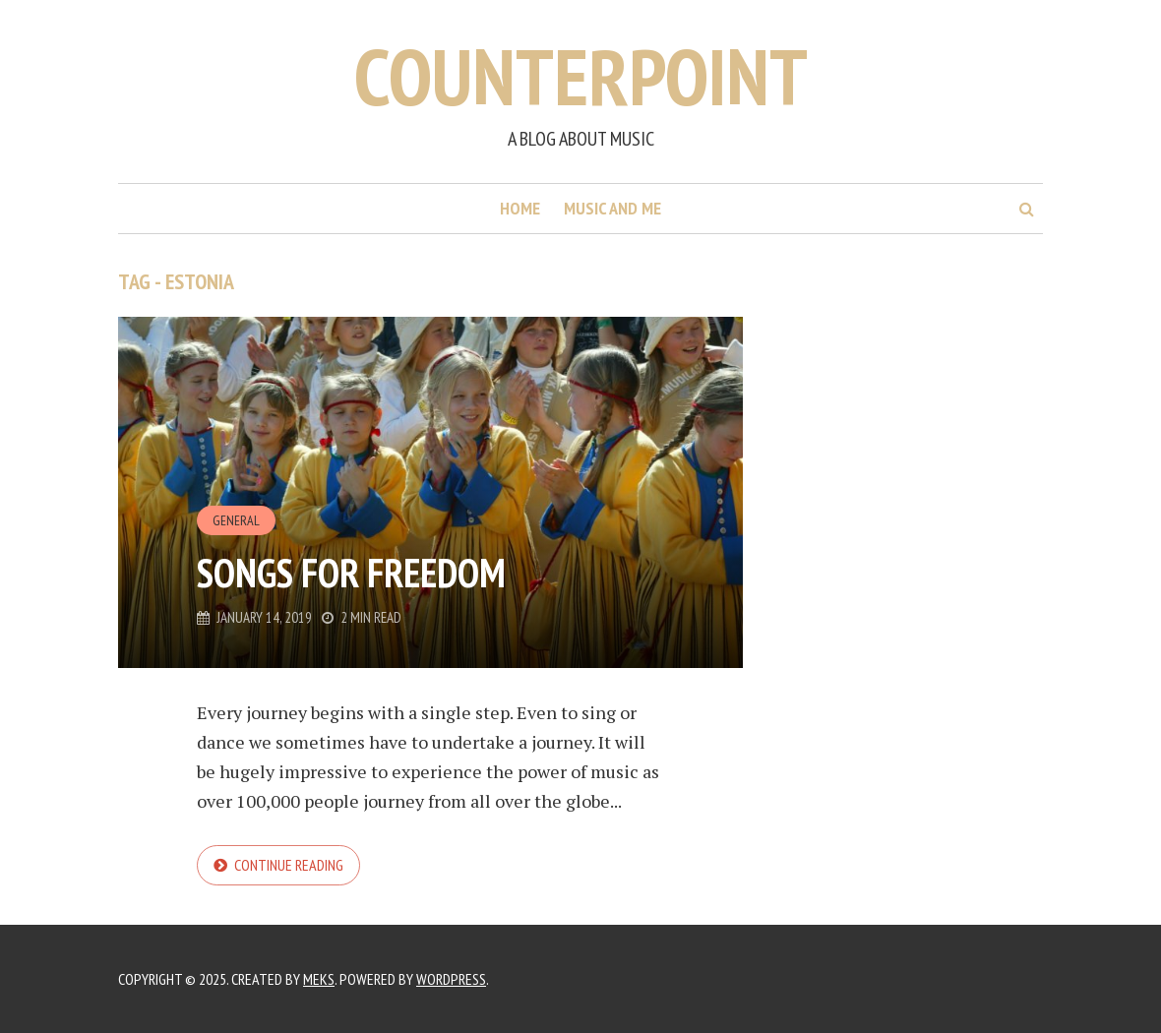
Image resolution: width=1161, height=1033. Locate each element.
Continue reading (288, 865)
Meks (319, 979)
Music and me (612, 208)
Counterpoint (581, 76)
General (236, 520)
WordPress (451, 979)
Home (520, 208)
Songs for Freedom (351, 572)
